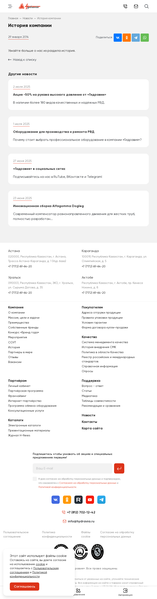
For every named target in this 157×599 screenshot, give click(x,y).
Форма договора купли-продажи (105, 327)
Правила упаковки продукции (102, 317)
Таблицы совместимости (99, 400)
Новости (88, 415)
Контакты (89, 422)
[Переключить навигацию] (10, 6)
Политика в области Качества (102, 352)
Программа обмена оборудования (32, 405)
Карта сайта (92, 428)
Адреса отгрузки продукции (101, 312)
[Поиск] (147, 6)
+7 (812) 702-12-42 (125, 6)
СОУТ (12, 342)
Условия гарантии (94, 322)
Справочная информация (100, 366)
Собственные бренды (23, 327)
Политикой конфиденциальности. (57, 487)
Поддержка (91, 381)
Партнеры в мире (20, 352)
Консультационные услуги (26, 410)
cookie (40, 564)
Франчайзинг (17, 395)
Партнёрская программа (25, 390)
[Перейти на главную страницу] (29, 6)
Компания (16, 307)
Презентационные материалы (29, 430)
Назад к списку (22, 60)
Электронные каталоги (24, 425)
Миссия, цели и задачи (23, 317)
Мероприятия (17, 337)
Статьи (87, 390)
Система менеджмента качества (105, 342)
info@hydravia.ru (78, 521)
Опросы (87, 371)
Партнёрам (17, 381)
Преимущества (18, 322)
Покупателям (92, 307)
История (14, 347)
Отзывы (13, 357)
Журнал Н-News (19, 435)
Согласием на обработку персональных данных (87, 482)
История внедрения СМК (99, 347)
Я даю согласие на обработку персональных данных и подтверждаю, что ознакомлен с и (79, 482)
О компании (16, 312)
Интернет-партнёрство (24, 400)
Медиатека (89, 395)
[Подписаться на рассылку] (119, 468)
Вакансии (14, 362)
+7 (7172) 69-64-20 (20, 266)
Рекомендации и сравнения (101, 405)
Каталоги (15, 420)
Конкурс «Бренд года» (23, 332)
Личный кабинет (19, 385)
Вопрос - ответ (92, 385)
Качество (89, 337)
